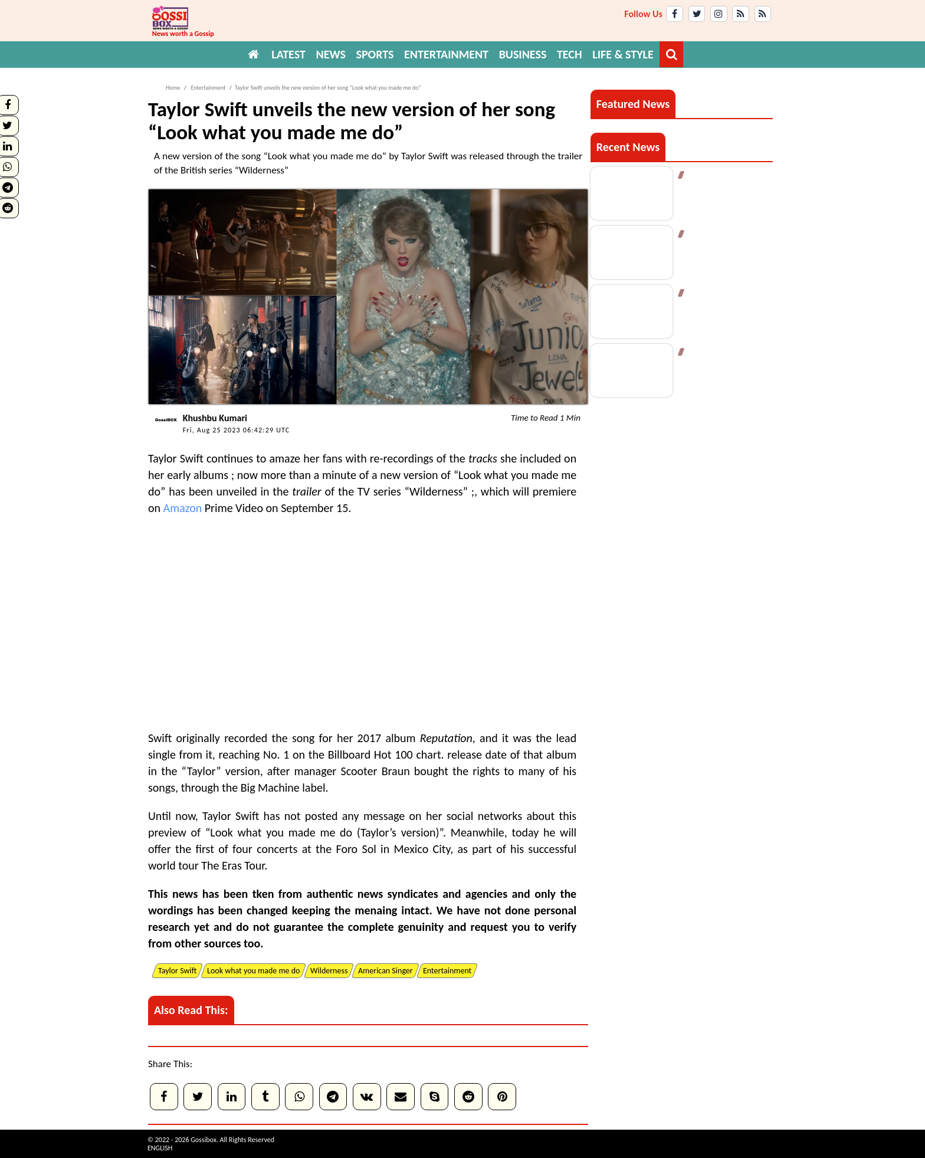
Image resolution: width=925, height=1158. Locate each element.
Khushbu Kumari (215, 418)
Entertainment (207, 87)
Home (173, 87)
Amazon (182, 508)
